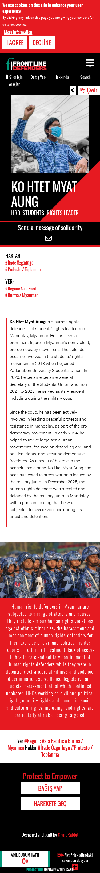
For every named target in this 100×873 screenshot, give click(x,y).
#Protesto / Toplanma (23, 269)
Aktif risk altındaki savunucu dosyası (75, 857)
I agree (14, 42)
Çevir (92, 90)
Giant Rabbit (68, 835)
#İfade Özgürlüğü (19, 263)
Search (85, 77)
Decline (42, 42)
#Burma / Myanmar (21, 295)
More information (18, 32)
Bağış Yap (38, 77)
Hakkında (62, 77)
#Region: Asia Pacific (22, 288)
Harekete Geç (50, 803)
